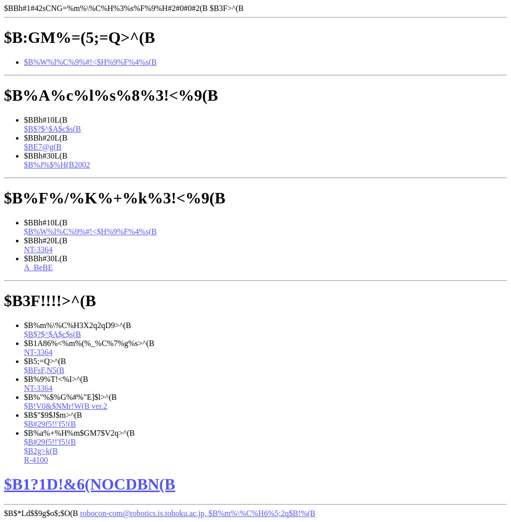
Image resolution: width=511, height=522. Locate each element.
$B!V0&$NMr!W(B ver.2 (65, 406)
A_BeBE (38, 267)
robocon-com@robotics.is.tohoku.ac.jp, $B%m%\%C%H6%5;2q (197, 513)
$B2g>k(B (41, 451)
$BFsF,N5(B (44, 370)
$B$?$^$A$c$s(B (52, 129)
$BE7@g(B (42, 147)
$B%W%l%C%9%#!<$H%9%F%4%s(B (90, 62)
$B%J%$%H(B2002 (57, 165)
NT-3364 (38, 249)
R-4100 (36, 460)
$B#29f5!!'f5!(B (50, 424)
